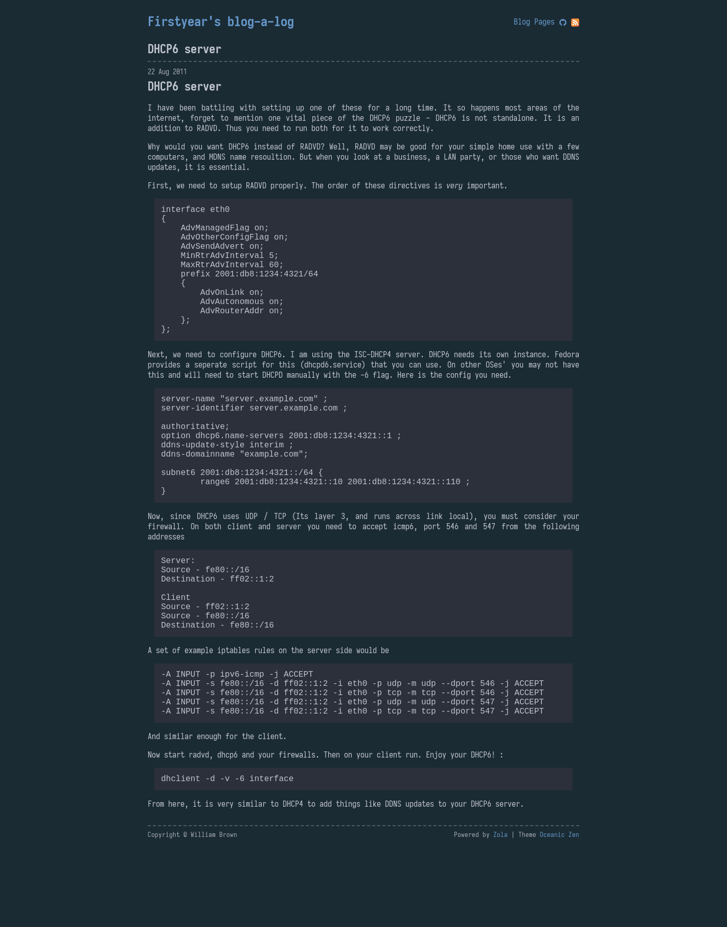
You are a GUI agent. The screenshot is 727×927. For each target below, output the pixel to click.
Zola (500, 914)
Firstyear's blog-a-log (221, 21)
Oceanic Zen (559, 914)
